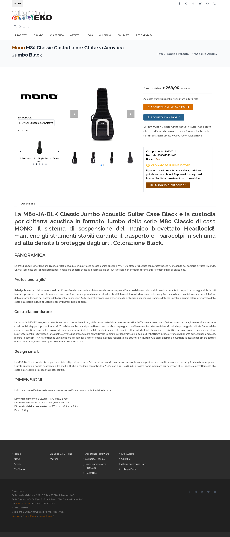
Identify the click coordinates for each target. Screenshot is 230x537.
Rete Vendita (144, 35)
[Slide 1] (33, 164)
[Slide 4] (42, 164)
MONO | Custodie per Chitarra (36, 122)
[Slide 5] (46, 164)
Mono (18, 47)
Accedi (17, 3)
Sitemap (16, 515)
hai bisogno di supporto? (168, 185)
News (89, 35)
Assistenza (57, 35)
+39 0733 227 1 (24, 503)
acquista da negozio (163, 117)
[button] (101, 165)
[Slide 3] (39, 164)
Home (160, 53)
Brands (38, 35)
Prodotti (21, 35)
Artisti (75, 35)
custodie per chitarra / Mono (179, 53)
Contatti (124, 35)
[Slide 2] (36, 164)
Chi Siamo (105, 35)
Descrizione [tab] (28, 203)
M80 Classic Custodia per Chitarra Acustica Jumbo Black (206, 53)
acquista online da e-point (168, 107)
